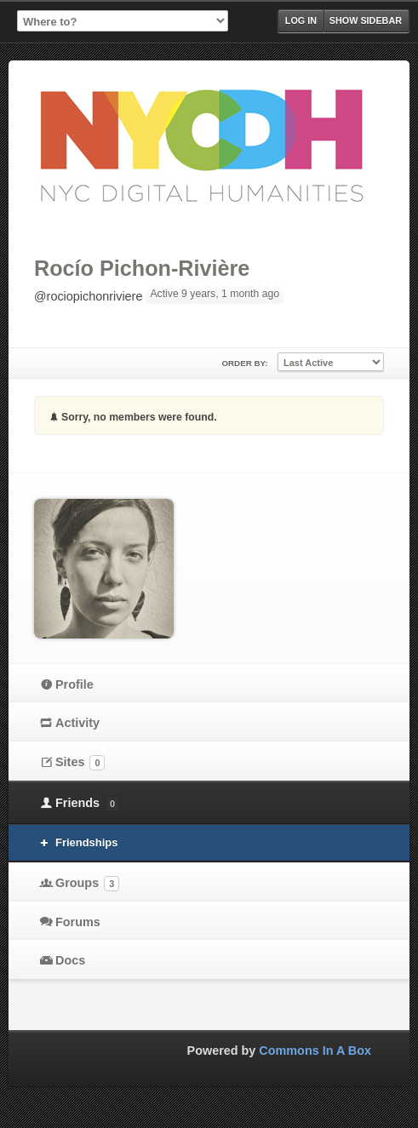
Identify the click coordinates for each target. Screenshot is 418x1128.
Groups (87, 883)
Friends (87, 803)
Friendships (86, 842)
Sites (80, 762)
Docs (70, 960)
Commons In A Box (315, 1050)
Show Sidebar (365, 20)
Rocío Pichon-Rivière (141, 268)
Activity (77, 723)
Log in (301, 20)
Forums (77, 922)
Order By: (244, 363)
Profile (74, 684)
